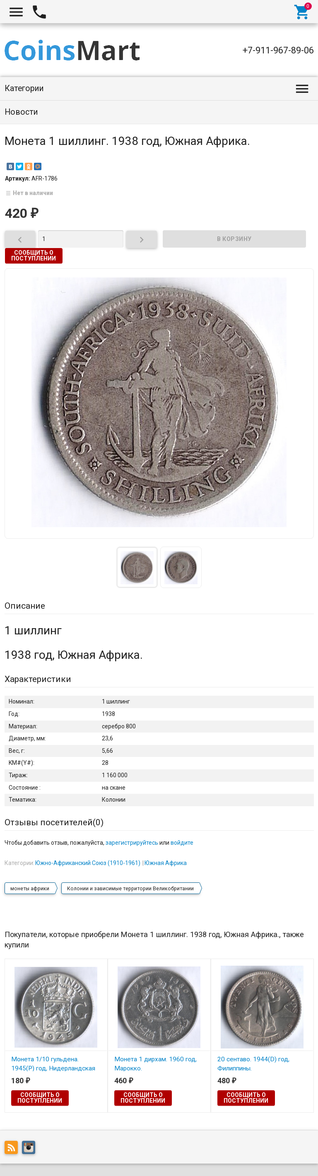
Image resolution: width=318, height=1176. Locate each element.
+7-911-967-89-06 (278, 50)
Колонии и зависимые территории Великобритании (130, 889)
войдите (182, 842)
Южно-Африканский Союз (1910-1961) (87, 863)
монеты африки (29, 889)
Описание (25, 606)
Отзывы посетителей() (54, 822)
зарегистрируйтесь (132, 842)
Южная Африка (166, 863)
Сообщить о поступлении (33, 255)
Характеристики (38, 679)
